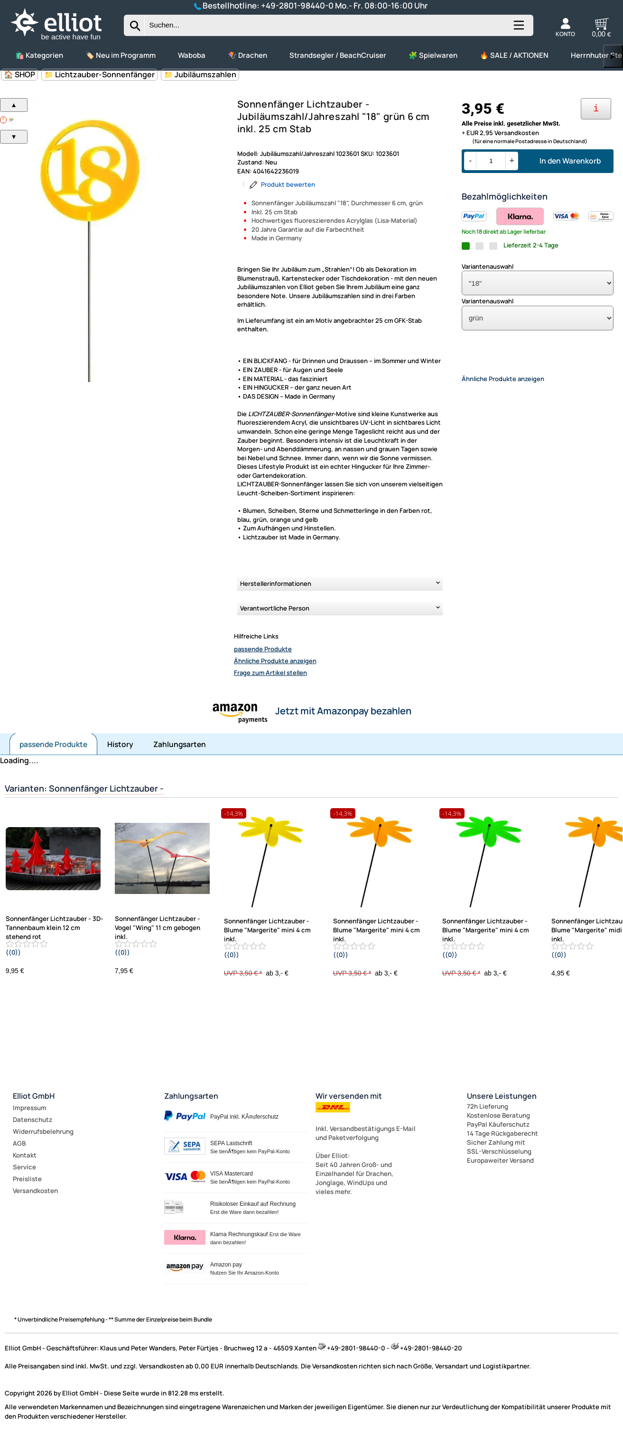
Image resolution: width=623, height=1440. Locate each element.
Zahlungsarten (179, 744)
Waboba (191, 55)
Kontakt (25, 1155)
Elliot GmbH (34, 1096)
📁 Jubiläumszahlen (200, 74)
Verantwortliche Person (274, 608)
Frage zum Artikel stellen (270, 672)
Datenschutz (32, 1119)
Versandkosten (35, 1190)
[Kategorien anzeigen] (518, 29)
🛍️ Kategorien (39, 55)
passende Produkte (263, 649)
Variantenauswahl (487, 266)
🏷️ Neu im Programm (120, 55)
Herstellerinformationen (275, 583)
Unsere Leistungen (502, 1096)
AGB (19, 1143)
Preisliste (27, 1179)
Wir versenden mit (349, 1096)
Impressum (29, 1107)
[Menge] (490, 161)
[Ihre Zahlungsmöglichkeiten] (596, 108)
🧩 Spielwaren (433, 55)
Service (24, 1167)
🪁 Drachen (247, 55)
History (120, 744)
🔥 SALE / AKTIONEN (514, 55)
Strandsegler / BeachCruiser (337, 55)
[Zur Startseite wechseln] (64, 40)
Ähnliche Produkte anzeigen (275, 660)
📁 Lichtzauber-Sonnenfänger (99, 74)
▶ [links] (613, 56)
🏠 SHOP (19, 74)
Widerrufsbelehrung (43, 1131)
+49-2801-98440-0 (297, 5)
